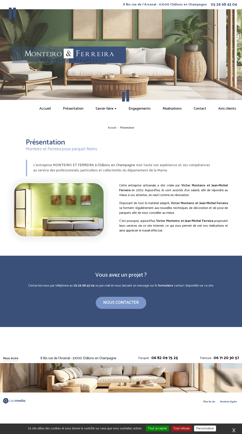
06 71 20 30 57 (226, 358)
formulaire (165, 285)
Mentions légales (228, 401)
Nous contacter (121, 302)
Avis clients (227, 109)
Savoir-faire (104, 109)
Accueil (45, 109)
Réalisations (172, 109)
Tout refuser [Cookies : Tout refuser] (181, 428)
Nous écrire (10, 358)
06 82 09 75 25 (164, 358)
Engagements (140, 109)
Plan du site (209, 401)
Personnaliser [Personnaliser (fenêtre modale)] (205, 428)
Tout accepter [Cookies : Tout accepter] (157, 428)
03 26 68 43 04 (224, 5)
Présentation (73, 109)
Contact (200, 109)
